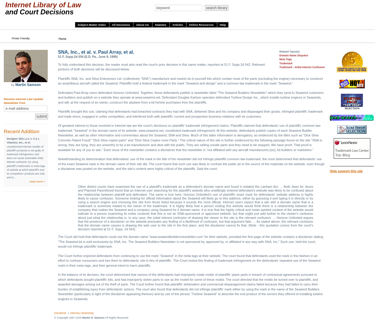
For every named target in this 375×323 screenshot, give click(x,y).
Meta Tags (285, 59)
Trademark (286, 63)
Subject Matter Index (92, 24)
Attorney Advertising (81, 313)
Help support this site (346, 171)
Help (223, 24)
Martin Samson (28, 85)
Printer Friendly (21, 38)
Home (63, 38)
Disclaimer (60, 313)
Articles (178, 24)
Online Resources (201, 24)
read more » (37, 181)
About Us (143, 24)
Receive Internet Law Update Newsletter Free (23, 100)
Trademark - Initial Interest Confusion (302, 67)
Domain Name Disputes (293, 55)
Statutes (161, 24)
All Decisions (121, 24)
